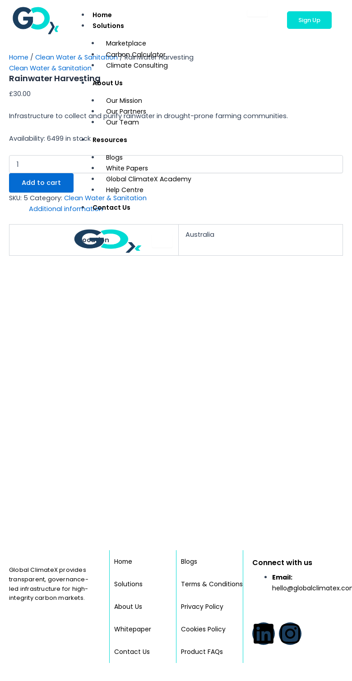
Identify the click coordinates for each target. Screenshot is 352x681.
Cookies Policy (203, 629)
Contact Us (111, 207)
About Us (110, 81)
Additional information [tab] (66, 208)
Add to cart (41, 182)
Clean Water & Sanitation (76, 57)
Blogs (189, 538)
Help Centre (125, 189)
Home (102, 14)
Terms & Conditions (198, 573)
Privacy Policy (202, 606)
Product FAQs (202, 651)
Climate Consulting (136, 65)
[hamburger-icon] (257, 13)
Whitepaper (132, 617)
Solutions (111, 24)
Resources (112, 138)
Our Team (122, 122)
